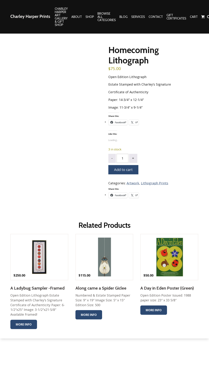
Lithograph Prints (154, 183)
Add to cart (123, 170)
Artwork (133, 183)
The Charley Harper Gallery (30, 16)
